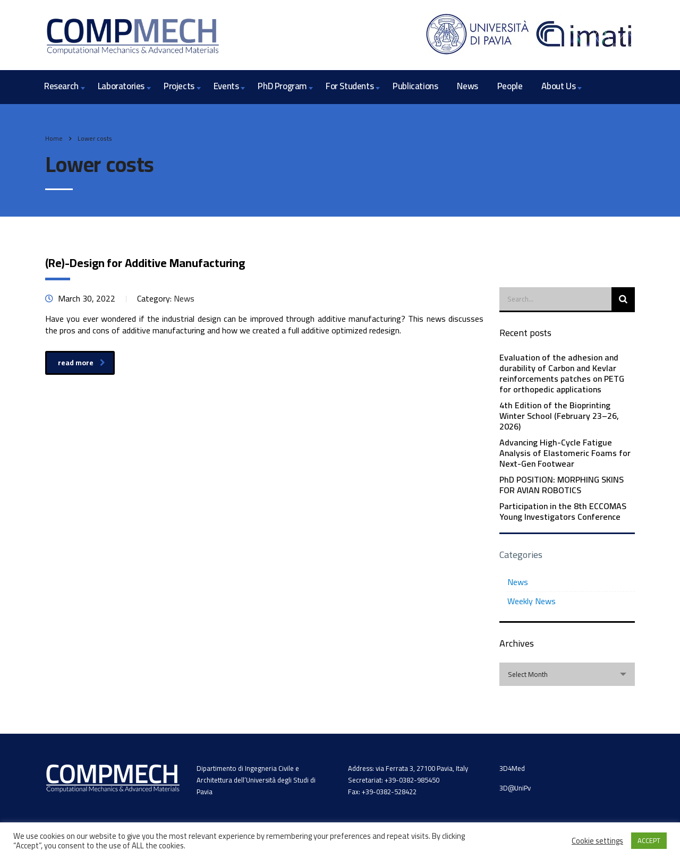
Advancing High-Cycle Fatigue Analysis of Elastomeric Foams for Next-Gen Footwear (565, 453)
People (510, 86)
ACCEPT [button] (649, 840)
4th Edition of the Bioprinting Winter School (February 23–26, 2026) (559, 416)
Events (226, 86)
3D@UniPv (515, 787)
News (467, 86)
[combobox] (567, 674)
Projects (179, 86)
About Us (558, 86)
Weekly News (531, 601)
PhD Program (282, 86)
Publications (415, 86)
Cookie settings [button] (597, 841)
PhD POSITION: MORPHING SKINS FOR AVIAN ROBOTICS (561, 484)
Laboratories (121, 86)
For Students (349, 86)
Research (61, 86)
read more (81, 363)
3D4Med (512, 768)
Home (54, 138)
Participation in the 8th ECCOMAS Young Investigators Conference (562, 511)
